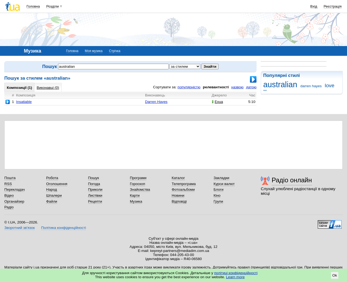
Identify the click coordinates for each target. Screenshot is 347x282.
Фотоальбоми (183, 189)
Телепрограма (184, 184)
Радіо (9, 207)
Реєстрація (333, 6)
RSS (8, 184)
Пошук (93, 178)
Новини (178, 195)
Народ (51, 189)
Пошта (9, 178)
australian (280, 84)
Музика (136, 201)
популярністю (189, 87)
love (329, 85)
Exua (217, 102)
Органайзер (14, 201)
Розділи (52, 6)
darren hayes (311, 86)
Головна (33, 6)
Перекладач (14, 189)
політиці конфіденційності (236, 273)
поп (265, 90)
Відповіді (179, 201)
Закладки (221, 178)
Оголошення (56, 184)
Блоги (219, 189)
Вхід (313, 6)
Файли (51, 201)
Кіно (217, 195)
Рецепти (95, 201)
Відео (9, 195)
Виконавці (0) (48, 88)
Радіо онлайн (292, 180)
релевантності (216, 87)
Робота (52, 178)
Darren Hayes (156, 102)
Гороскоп (137, 184)
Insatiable (24, 102)
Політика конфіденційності (63, 228)
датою (251, 87)
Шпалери (54, 195)
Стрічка (114, 51)
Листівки (95, 195)
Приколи (95, 189)
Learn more (235, 277)
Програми (138, 178)
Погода (94, 184)
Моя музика (93, 51)
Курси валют (224, 184)
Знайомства (140, 189)
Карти (135, 195)
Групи (218, 201)
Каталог (178, 178)
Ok (334, 275)
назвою (237, 87)
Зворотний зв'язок (19, 228)
